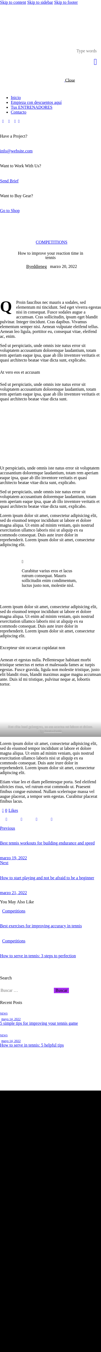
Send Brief (9, 181)
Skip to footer (66, 2)
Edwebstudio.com (37, 1347)
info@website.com (16, 151)
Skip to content (13, 2)
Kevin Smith (53, 731)
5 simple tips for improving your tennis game (39, 1023)
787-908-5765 (20, 1195)
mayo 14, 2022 (11, 1019)
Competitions (51, 242)
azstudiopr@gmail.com (25, 1182)
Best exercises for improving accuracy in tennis (41, 926)
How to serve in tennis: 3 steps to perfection (38, 955)
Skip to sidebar (40, 2)
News (4, 1013)
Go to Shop (10, 210)
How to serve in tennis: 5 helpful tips (32, 1045)
